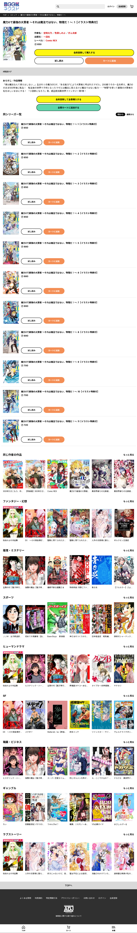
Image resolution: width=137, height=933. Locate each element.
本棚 (113, 931)
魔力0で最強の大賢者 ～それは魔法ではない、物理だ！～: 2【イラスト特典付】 (59, 153)
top (5, 15)
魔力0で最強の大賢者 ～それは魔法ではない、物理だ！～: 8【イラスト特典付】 (59, 332)
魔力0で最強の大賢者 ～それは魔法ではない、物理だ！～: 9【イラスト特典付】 (59, 362)
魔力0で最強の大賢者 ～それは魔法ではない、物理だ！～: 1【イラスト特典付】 (59, 124)
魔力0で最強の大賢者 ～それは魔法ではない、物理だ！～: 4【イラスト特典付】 (59, 213)
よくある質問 (25, 898)
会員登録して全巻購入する (68, 99)
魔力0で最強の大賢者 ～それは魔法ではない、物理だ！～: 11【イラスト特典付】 (60, 421)
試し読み (59, 60)
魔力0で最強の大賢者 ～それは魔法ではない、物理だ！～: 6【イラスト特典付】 (59, 272)
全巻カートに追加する (68, 107)
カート (68, 931)
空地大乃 (47, 33)
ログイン (111, 6)
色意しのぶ (60, 33)
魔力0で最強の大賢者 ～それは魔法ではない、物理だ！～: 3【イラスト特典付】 (59, 183)
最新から (130, 114)
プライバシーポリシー (70, 898)
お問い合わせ (89, 898)
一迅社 (46, 36)
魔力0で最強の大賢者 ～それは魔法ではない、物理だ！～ (43, 15)
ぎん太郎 (72, 33)
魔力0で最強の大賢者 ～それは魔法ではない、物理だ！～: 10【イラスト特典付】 (60, 391)
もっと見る (128, 454)
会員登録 (122, 6)
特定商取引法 (51, 898)
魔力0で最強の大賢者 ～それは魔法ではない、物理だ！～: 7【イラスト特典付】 (59, 302)
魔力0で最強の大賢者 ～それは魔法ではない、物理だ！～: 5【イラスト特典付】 (59, 243)
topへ (68, 885)
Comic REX (51, 40)
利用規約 (38, 898)
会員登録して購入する (84, 52)
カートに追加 (109, 60)
